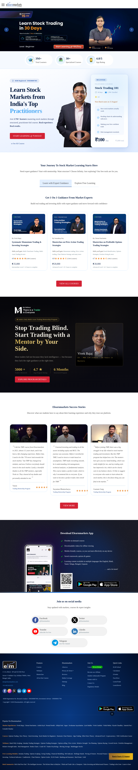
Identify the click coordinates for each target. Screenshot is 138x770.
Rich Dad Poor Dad (20, 755)
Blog (63, 676)
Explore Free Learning (85, 183)
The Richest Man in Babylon (51, 755)
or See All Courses (17, 144)
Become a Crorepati (116, 763)
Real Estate (78, 748)
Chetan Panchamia (30, 717)
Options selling (62, 734)
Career (95, 658)
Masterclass (40, 665)
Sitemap (64, 673)
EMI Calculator (33, 763)
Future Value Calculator (56, 763)
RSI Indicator (69, 745)
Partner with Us (92, 671)
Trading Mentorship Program (21, 489)
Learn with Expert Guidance (55, 183)
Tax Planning (93, 734)
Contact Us (91, 674)
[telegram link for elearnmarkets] (24, 682)
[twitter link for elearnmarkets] (14, 682)
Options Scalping (35, 745)
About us (65, 658)
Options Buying (102, 734)
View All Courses (68, 283)
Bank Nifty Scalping (16, 734)
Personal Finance (102, 745)
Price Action (72, 734)
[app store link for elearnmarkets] (125, 700)
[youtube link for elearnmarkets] (29, 682)
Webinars (39, 662)
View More (69, 505)
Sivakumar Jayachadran (76, 717)
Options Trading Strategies (49, 734)
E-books (115, 665)
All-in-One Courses (42, 669)
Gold (84, 748)
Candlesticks (26, 748)
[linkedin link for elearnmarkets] (19, 682)
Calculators (116, 662)
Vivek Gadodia (97, 717)
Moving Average (65, 738)
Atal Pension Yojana (87, 763)
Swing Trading (45, 745)
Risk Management (23, 738)
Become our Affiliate (94, 663)
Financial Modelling (57, 745)
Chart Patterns (35, 748)
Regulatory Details (93, 678)
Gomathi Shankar (8, 720)
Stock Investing (33, 727)
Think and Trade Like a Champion (71, 755)
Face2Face (116, 669)
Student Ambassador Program (97, 667)
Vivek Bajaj (20, 717)
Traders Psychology (53, 738)
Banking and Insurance (67, 748)
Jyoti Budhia (88, 717)
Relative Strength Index (10, 738)
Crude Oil (43, 738)
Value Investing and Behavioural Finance (95, 755)
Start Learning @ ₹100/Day (27, 136)
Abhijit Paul (59, 717)
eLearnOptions (43, 763)
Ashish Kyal (41, 717)
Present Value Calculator (72, 763)
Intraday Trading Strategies (31, 734)
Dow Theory (23, 727)
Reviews (64, 665)
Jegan (66, 717)
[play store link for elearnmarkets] (106, 700)
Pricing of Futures (90, 745)
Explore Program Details (32, 379)
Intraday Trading (24, 745)
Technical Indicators (15, 748)
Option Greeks (45, 748)
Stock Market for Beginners (47, 727)
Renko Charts (34, 738)
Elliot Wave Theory (88, 727)
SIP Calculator (23, 763)
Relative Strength (82, 734)
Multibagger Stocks (77, 738)
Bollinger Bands (79, 745)
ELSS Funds (55, 748)
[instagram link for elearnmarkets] (9, 682)
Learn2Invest (117, 676)
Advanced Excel (100, 727)
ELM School (117, 658)
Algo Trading (77, 727)
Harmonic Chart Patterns (64, 727)
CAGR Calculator (12, 763)
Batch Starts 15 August (121, 756)
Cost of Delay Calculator (101, 763)
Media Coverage (67, 669)
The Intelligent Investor (34, 755)
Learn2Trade (117, 673)
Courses (39, 658)
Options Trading (13, 727)
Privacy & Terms (67, 662)
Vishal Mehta (107, 717)
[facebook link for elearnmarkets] (5, 682)
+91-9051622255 (8, 677)
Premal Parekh (50, 717)
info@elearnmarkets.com (10, 673)
